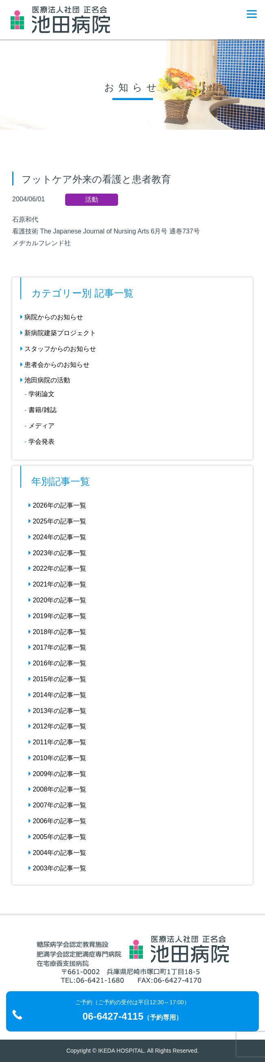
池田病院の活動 (45, 380)
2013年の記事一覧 (57, 710)
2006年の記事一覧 (57, 821)
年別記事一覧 (60, 481)
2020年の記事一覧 (57, 600)
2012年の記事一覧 (57, 726)
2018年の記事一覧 (57, 631)
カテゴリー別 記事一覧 (82, 293)
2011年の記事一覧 (57, 742)
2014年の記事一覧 (57, 694)
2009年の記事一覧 (57, 773)
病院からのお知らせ (51, 317)
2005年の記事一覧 (57, 836)
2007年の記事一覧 (57, 805)
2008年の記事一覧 (57, 789)
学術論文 (41, 393)
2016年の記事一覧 (57, 663)
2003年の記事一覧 (57, 868)
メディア (41, 425)
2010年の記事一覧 (57, 758)
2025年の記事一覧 (57, 521)
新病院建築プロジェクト (58, 332)
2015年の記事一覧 (57, 679)
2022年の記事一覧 (57, 568)
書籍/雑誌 (42, 409)
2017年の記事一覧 (57, 647)
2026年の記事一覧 (57, 505)
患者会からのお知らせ (55, 364)
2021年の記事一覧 (57, 584)
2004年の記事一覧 (57, 852)
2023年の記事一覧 (57, 553)
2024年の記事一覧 (57, 537)
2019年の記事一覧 (57, 616)
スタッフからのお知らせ (58, 348)
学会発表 (41, 441)
